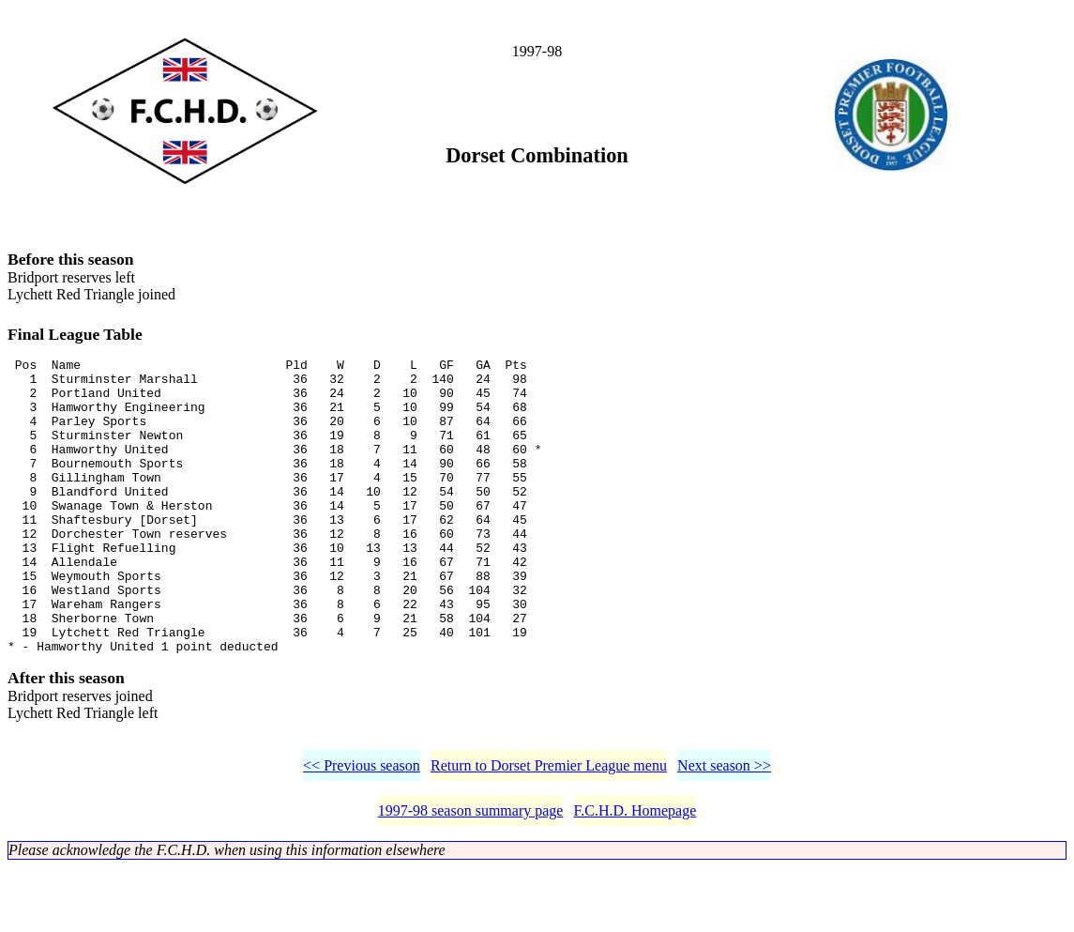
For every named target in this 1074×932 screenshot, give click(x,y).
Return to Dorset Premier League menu (549, 830)
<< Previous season (361, 830)
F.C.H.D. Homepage (635, 875)
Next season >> (724, 830)
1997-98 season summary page (471, 875)
